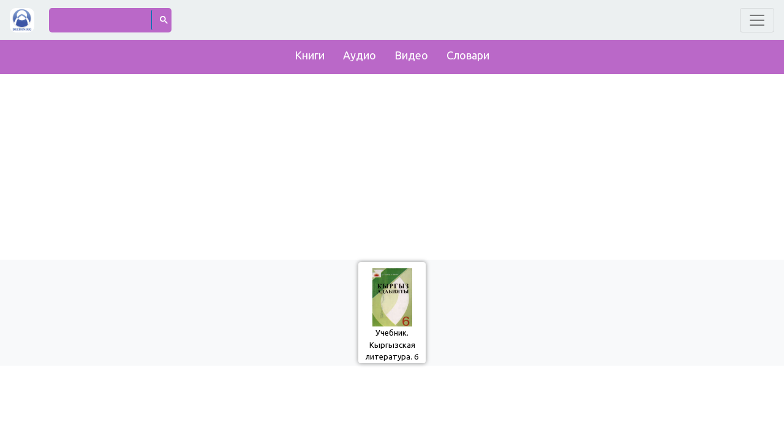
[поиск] (101, 20)
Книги (310, 55)
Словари (468, 55)
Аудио (359, 55)
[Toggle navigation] (757, 20)
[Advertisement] (392, 164)
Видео (411, 55)
